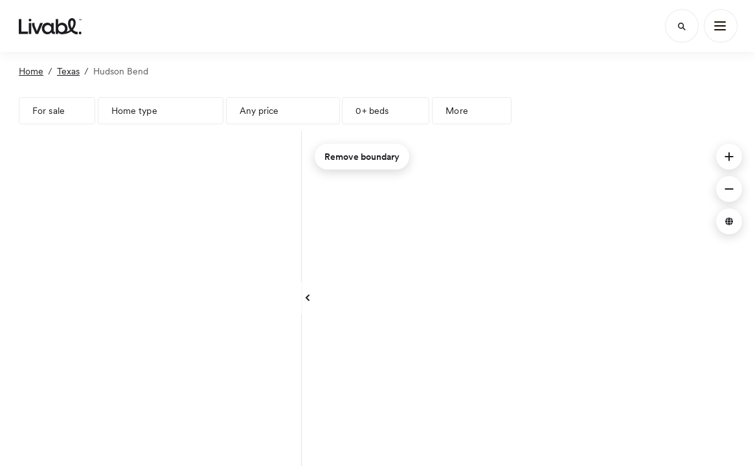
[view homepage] (50, 26)
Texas (68, 71)
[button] (729, 157)
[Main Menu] (720, 26)
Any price (259, 110)
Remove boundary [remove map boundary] (362, 156)
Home (31, 71)
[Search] (682, 26)
